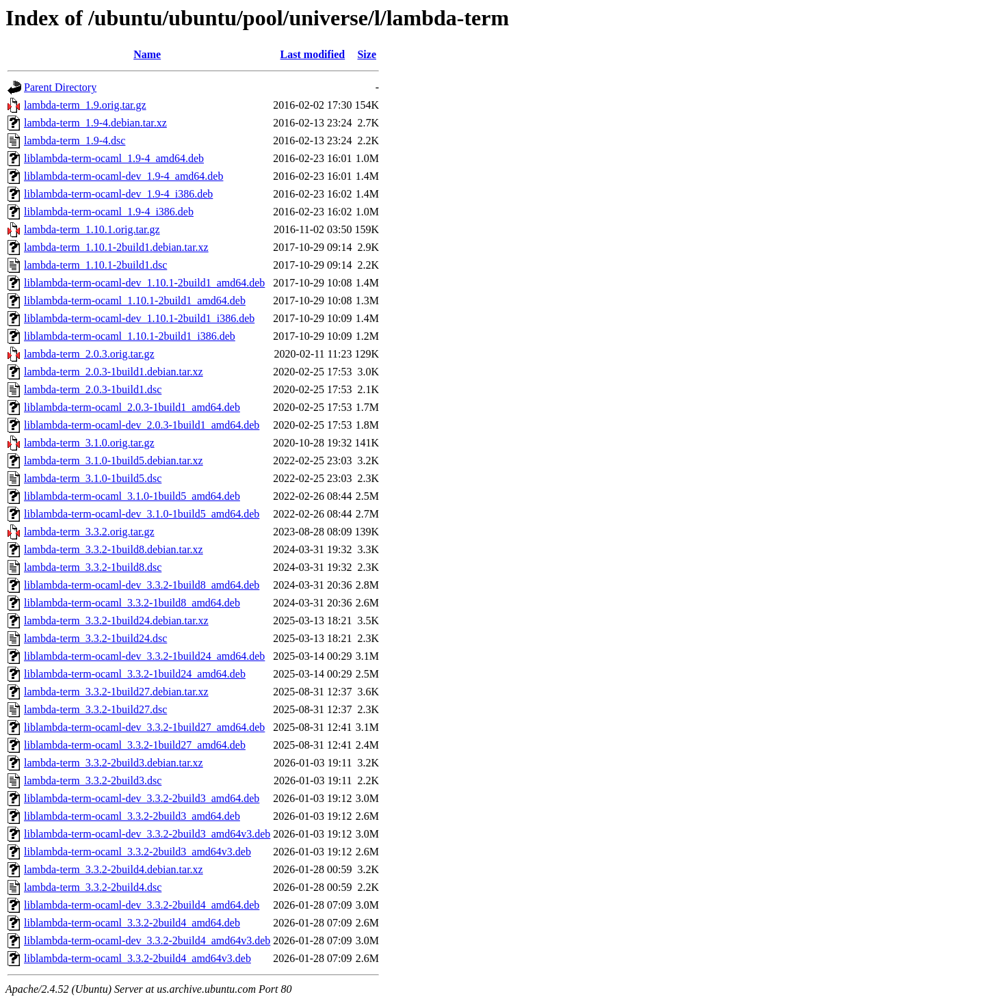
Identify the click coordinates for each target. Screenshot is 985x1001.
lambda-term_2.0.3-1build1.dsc (92, 389)
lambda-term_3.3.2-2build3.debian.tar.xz (113, 763)
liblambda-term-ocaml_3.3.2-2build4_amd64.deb (132, 923)
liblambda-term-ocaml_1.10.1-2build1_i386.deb (129, 336)
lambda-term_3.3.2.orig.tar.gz (89, 531)
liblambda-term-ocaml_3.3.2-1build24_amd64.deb (135, 674)
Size (366, 54)
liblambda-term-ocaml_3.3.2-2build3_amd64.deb (132, 816)
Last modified (312, 54)
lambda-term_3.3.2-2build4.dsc (92, 887)
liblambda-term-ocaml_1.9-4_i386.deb (109, 211)
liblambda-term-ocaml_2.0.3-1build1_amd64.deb (132, 407)
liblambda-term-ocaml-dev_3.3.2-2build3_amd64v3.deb (147, 834)
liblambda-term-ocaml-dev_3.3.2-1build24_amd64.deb (144, 656)
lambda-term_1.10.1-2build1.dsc (95, 265)
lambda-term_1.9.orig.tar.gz (85, 105)
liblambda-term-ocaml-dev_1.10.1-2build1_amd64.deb (144, 283)
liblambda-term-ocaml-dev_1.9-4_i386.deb (118, 194)
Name (147, 54)
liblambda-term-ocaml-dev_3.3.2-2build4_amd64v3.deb (147, 940)
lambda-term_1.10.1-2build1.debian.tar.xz (116, 247)
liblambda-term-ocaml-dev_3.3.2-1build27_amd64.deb (144, 727)
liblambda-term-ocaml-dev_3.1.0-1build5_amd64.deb (141, 514)
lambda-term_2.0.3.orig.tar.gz (89, 354)
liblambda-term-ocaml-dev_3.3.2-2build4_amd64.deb (141, 905)
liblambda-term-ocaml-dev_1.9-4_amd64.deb (123, 176)
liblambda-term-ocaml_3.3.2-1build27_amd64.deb (135, 745)
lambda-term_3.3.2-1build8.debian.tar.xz (113, 549)
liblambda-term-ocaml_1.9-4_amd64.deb (114, 158)
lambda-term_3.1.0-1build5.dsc (92, 478)
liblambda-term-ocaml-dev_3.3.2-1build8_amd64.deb (141, 585)
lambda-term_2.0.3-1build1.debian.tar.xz (113, 371)
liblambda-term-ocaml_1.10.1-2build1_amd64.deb (135, 300)
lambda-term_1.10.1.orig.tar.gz (92, 229)
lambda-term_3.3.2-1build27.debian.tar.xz (116, 691)
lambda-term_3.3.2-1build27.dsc (95, 709)
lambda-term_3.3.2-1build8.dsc (92, 567)
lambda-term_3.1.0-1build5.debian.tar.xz (113, 460)
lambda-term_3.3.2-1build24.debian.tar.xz (116, 620)
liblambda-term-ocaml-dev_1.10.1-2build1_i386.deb (139, 318)
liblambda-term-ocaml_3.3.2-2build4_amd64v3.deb (137, 958)
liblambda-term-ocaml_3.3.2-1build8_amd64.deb (132, 603)
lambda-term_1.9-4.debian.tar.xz (95, 123)
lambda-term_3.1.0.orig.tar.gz (89, 443)
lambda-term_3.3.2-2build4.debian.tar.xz (113, 869)
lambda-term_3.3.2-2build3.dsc (92, 780)
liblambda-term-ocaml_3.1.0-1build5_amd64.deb (132, 496)
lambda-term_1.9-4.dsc (74, 140)
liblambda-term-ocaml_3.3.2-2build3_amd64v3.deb (137, 851)
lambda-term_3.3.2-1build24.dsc (95, 638)
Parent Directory (60, 87)
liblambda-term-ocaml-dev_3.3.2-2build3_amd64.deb (141, 798)
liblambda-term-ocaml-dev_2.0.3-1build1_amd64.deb (141, 425)
